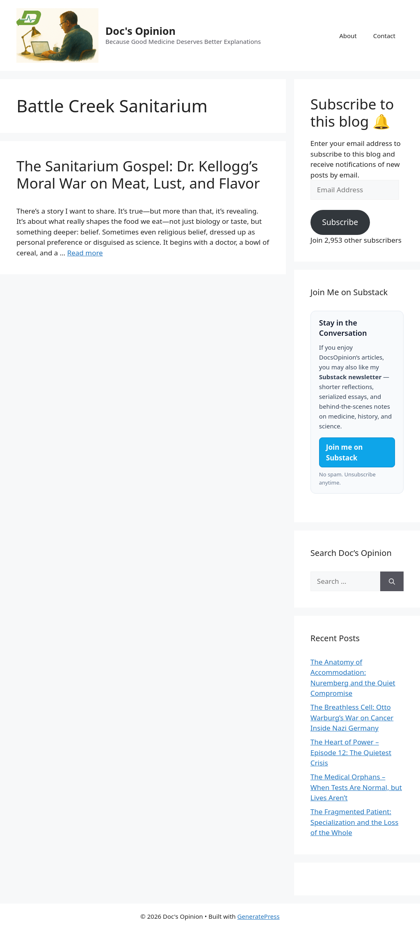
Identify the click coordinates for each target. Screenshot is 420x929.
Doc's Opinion (140, 31)
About (348, 36)
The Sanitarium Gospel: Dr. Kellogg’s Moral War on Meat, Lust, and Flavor (138, 174)
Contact (384, 36)
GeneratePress (258, 916)
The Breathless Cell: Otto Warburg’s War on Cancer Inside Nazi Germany (352, 717)
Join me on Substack (344, 452)
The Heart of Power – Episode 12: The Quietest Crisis (350, 752)
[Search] (392, 581)
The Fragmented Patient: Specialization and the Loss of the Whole (354, 822)
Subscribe (340, 222)
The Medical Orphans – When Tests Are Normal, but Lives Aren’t (356, 787)
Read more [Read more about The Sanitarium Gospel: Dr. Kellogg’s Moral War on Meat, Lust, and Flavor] (85, 252)
